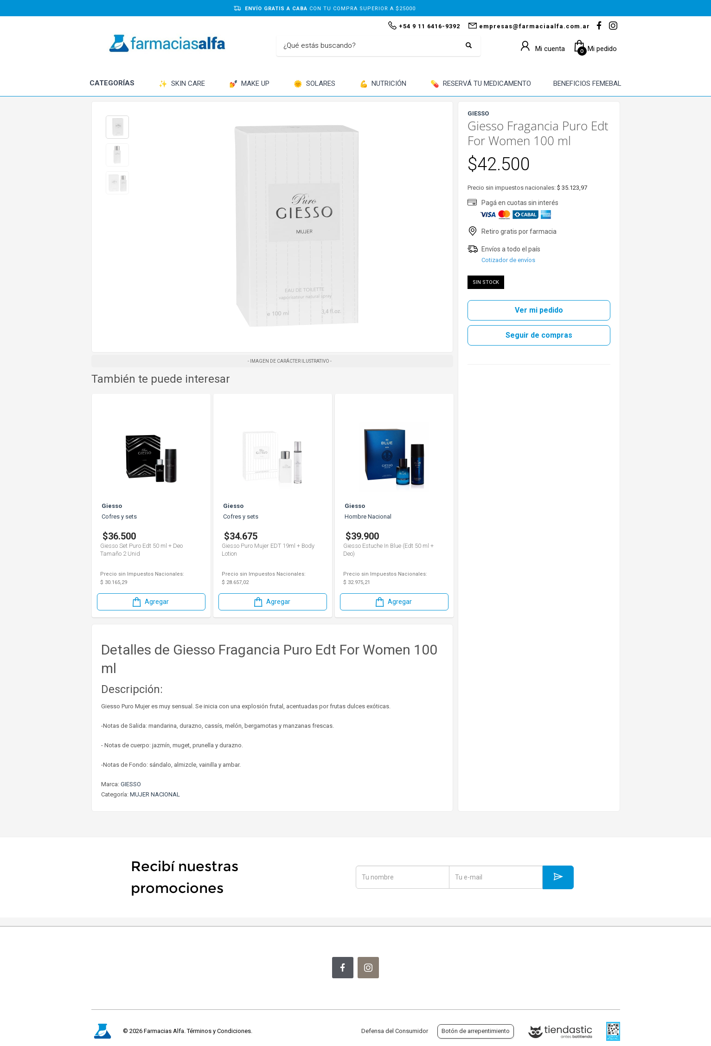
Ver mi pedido (539, 310)
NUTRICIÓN (383, 84)
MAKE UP (249, 84)
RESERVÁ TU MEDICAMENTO (480, 84)
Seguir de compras (539, 335)
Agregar (150, 602)
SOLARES (314, 84)
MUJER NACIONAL (155, 794)
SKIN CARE (182, 84)
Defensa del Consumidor (394, 1030)
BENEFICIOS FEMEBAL (587, 83)
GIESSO (131, 784)
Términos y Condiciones (219, 1030)
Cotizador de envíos (508, 260)
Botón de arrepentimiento (476, 1030)
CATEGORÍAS (112, 83)
